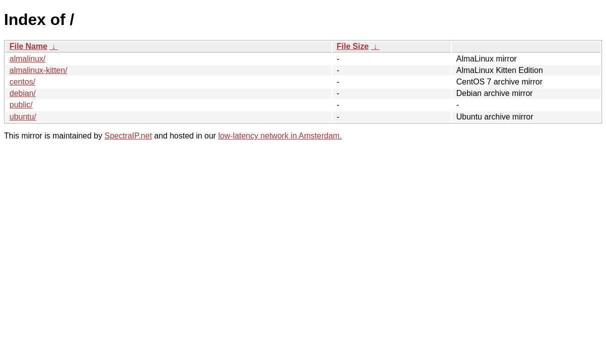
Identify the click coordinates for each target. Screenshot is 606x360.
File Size (352, 46)
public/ (21, 104)
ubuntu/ (23, 116)
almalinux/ (28, 58)
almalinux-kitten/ (39, 70)
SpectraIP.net (128, 136)
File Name (29, 46)
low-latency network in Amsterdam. (280, 136)
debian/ (23, 93)
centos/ (23, 82)
